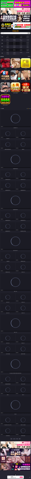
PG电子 (8, 36)
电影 (2, 43)
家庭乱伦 (14, 49)
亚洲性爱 (8, 42)
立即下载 (21, 477)
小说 (2, 49)
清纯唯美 (14, 47)
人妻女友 (21, 49)
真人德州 (14, 36)
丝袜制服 (14, 40)
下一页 (17, 438)
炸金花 (14, 37)
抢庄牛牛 (28, 37)
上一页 (14, 438)
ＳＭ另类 (28, 40)
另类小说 (14, 50)
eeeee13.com (15, 31)
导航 (2, 53)
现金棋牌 (21, 37)
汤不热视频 (27, 52)
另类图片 (28, 47)
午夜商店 (14, 52)
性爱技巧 (28, 50)
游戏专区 (28, 36)
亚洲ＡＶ (8, 39)
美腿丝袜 (8, 47)
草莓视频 (21, 52)
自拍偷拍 (14, 39)
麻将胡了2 (7, 37)
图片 (2, 46)
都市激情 (8, 49)
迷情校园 (8, 50)
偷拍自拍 (14, 42)
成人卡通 (21, 42)
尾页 (19, 438)
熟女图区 (21, 47)
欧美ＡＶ (21, 39)
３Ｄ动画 (28, 39)
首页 (11, 438)
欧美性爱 (28, 42)
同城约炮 (8, 52)
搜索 (28, 33)
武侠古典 (28, 49)
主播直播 (21, 40)
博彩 (2, 36)
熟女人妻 (8, 40)
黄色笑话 (21, 50)
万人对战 (21, 36)
